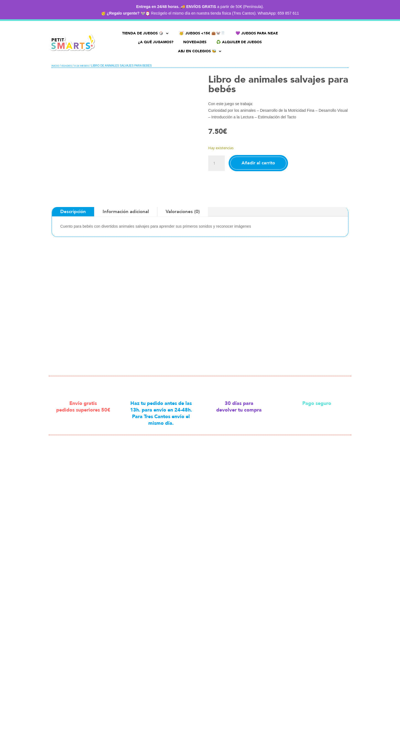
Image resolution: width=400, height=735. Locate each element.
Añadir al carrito (258, 163)
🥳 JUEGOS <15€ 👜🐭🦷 (202, 33)
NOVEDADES (194, 42)
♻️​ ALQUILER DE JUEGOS (239, 42)
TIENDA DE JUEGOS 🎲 (143, 33)
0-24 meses (81, 65)
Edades (67, 65)
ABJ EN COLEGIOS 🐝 (197, 51)
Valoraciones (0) (183, 211)
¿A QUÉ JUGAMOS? (155, 42)
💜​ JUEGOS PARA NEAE (256, 33)
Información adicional (126, 211)
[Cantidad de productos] (216, 163)
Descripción (73, 211)
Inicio (55, 65)
